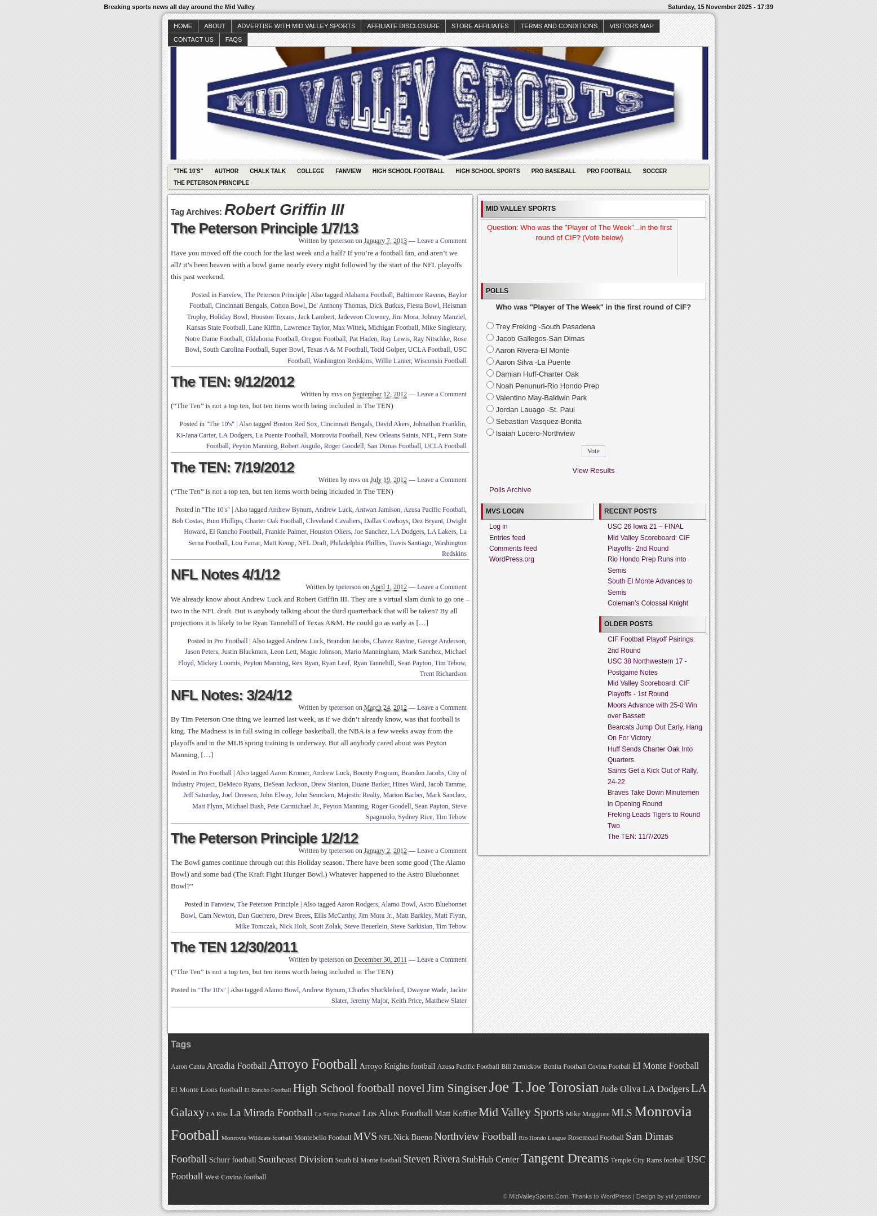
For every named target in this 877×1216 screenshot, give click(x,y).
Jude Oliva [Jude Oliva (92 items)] (621, 1089)
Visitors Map (631, 26)
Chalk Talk (268, 171)
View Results (594, 470)
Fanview (348, 171)
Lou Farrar (245, 543)
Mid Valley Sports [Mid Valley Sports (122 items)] (521, 1112)
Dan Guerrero (256, 915)
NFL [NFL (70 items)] (385, 1138)
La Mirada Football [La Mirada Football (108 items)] (271, 1112)
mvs (337, 394)
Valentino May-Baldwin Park (541, 397)
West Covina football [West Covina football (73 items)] (236, 1177)
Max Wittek (349, 327)
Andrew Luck (333, 510)
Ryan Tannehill (374, 663)
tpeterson (341, 241)
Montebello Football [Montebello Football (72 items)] (323, 1138)
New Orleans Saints (391, 435)
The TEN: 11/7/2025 (638, 837)
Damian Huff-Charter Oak (537, 374)
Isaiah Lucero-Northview (535, 433)
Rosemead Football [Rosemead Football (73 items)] (595, 1138)
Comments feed (513, 548)
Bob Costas (187, 521)
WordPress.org (511, 559)
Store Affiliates (480, 26)
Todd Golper (387, 349)
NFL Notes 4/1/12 (225, 574)
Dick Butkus (386, 305)
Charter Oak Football (274, 521)
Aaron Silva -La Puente (533, 362)
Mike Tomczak (255, 926)
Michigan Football (393, 327)
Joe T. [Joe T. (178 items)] (507, 1086)
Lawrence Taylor (306, 327)
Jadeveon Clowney (363, 317)
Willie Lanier (393, 361)
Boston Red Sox (295, 424)
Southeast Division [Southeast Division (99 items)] (295, 1159)
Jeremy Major (369, 1001)
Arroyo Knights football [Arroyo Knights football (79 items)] (398, 1066)
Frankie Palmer (285, 532)
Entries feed (507, 538)
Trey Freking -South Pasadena (545, 326)
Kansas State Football (216, 327)
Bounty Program (375, 773)
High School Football (409, 171)
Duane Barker (370, 784)
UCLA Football (429, 349)
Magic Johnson (320, 652)
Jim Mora (405, 317)
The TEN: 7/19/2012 (232, 467)
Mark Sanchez (421, 652)
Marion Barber (403, 795)
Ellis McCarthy (334, 915)
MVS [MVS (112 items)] (365, 1136)
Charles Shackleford (376, 990)
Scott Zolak (325, 926)
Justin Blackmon (244, 652)
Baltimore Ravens (420, 295)
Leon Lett (283, 652)
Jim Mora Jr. (375, 915)
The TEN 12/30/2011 (234, 947)
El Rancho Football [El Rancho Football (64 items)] (268, 1090)
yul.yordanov (683, 1196)
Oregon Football (324, 339)
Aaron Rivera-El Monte (532, 350)
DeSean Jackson (285, 784)
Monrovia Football (336, 435)
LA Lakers (441, 532)
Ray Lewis (395, 339)
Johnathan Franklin (439, 424)
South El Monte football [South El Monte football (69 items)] (368, 1160)
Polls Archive (510, 489)
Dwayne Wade (426, 990)
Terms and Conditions (559, 26)
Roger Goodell (344, 446)
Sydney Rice (415, 817)
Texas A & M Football (337, 349)
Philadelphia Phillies (358, 543)
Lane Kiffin (264, 327)
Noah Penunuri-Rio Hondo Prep (548, 386)
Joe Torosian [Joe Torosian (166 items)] (562, 1087)
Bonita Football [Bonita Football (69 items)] (564, 1067)
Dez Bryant (427, 521)
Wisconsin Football (440, 361)
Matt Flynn (207, 806)
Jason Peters (201, 652)
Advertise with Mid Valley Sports (296, 26)
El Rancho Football (235, 532)
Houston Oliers (330, 532)
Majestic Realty (359, 795)
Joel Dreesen (239, 795)
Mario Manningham (371, 652)
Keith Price (406, 1001)
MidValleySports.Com (538, 1196)
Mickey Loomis (218, 663)
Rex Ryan (305, 663)
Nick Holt (292, 926)
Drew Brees (294, 915)
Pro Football (609, 171)
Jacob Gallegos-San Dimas (540, 338)
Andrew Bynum (290, 510)
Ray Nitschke (431, 339)
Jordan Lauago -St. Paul (535, 409)
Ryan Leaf (336, 663)
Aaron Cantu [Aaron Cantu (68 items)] (188, 1067)
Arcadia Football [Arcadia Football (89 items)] (237, 1066)
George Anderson (441, 641)
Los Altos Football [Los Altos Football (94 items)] (397, 1113)
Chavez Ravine (393, 641)
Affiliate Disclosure (403, 26)
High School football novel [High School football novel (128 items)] (359, 1088)
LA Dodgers (235, 435)
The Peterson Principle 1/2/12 (264, 838)
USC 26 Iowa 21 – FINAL (646, 526)
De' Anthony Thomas (337, 305)
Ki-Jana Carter (196, 435)
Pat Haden (363, 339)
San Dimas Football (394, 446)
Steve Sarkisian (411, 926)
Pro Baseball (553, 171)
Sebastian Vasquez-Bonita (539, 421)
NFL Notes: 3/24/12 (231, 695)
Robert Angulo (301, 446)
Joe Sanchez (370, 532)
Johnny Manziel (443, 317)
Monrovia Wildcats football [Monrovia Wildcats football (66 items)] (257, 1137)
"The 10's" (188, 171)
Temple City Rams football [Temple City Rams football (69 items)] (648, 1160)
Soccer (655, 171)
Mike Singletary (443, 327)
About (214, 26)
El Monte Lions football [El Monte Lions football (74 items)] (206, 1089)
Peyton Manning (254, 446)
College (310, 171)
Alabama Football (368, 295)
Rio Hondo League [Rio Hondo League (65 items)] (542, 1137)
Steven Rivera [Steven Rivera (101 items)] (431, 1159)
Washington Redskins (342, 361)
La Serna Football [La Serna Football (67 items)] (338, 1114)
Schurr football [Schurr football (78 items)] (232, 1160)
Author (226, 171)
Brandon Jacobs (348, 641)
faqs (233, 39)
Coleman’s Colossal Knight (648, 603)
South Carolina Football (235, 349)
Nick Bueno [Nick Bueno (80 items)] (412, 1137)
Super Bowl (288, 349)
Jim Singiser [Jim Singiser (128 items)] (457, 1088)
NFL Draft (312, 543)
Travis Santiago (410, 543)
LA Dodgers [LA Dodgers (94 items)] (666, 1089)
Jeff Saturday (201, 795)
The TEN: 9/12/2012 (232, 381)
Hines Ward (408, 784)
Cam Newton (216, 915)
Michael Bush (245, 806)
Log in (498, 526)
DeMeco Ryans (239, 784)
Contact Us (194, 39)
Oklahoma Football (272, 339)
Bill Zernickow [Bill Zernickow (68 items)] (521, 1067)
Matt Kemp (279, 543)
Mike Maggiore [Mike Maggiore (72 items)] (588, 1114)
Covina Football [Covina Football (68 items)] (609, 1067)
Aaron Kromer (289, 773)
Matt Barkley (413, 915)
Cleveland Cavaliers (333, 521)
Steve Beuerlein (365, 926)
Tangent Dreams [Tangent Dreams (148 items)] (565, 1158)
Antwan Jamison (377, 510)
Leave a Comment (442, 241)
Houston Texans (272, 317)
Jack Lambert (316, 317)
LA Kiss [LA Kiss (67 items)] (217, 1114)
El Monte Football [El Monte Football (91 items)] (665, 1066)
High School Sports (487, 171)
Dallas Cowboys (386, 521)
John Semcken (314, 795)
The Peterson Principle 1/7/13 (264, 228)
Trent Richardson (443, 674)
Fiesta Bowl (423, 305)
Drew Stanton (329, 784)
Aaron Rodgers (357, 904)
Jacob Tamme (446, 784)
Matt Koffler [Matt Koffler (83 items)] (456, 1113)
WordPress (615, 1196)
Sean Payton (414, 663)
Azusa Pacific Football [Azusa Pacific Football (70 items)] (468, 1067)
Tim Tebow (450, 663)
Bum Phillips (224, 521)
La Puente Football (281, 435)
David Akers (392, 424)
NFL (428, 435)
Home (183, 26)
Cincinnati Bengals (241, 305)
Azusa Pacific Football (434, 510)
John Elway (275, 795)
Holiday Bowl (229, 317)
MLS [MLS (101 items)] (622, 1112)
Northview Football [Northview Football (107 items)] (475, 1136)
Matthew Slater (446, 1001)
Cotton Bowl (288, 305)
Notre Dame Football (213, 339)
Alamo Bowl (398, 904)
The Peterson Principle (211, 183)
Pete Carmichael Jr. (293, 806)
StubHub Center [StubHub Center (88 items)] (490, 1159)
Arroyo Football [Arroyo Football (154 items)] (312, 1064)
